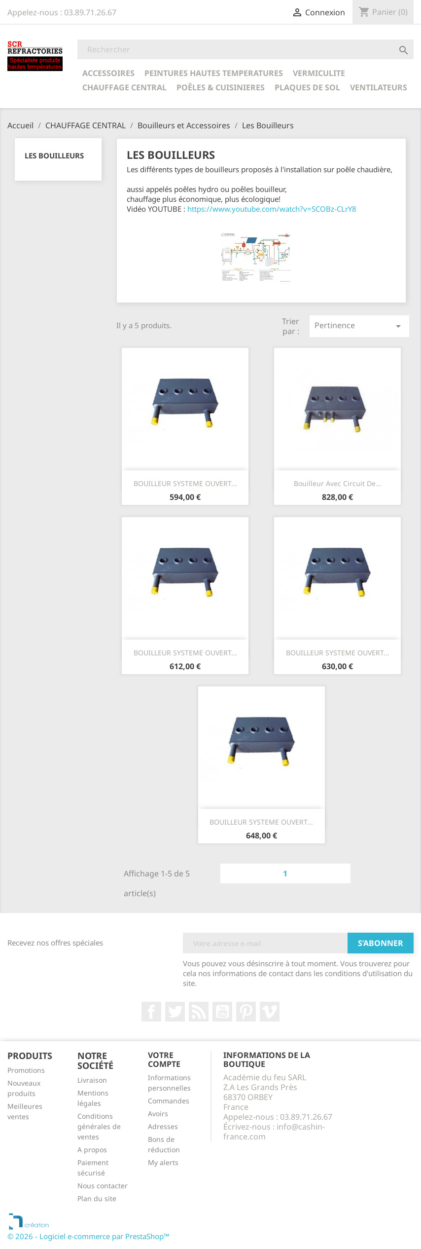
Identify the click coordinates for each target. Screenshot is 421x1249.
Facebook (151, 1012)
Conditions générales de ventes (99, 1126)
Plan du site (96, 1198)
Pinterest (246, 1012)
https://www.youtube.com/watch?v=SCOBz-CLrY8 (271, 209)
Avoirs (158, 1113)
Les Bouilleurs (54, 155)
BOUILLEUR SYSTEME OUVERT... (185, 483)
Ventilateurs (378, 87)
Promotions (26, 1070)
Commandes (168, 1100)
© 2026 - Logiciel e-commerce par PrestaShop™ (88, 1236)
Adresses (163, 1126)
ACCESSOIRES (108, 73)
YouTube (222, 1012)
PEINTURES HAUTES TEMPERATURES (213, 73)
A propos (92, 1149)
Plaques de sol (307, 87)
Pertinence (359, 326)
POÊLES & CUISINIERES (220, 87)
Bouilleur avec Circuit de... (338, 483)
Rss (199, 1012)
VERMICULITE (319, 73)
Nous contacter (102, 1185)
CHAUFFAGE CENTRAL (124, 87)
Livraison (92, 1080)
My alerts (163, 1162)
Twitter (175, 1012)
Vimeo (270, 1012)
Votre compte (164, 1059)
